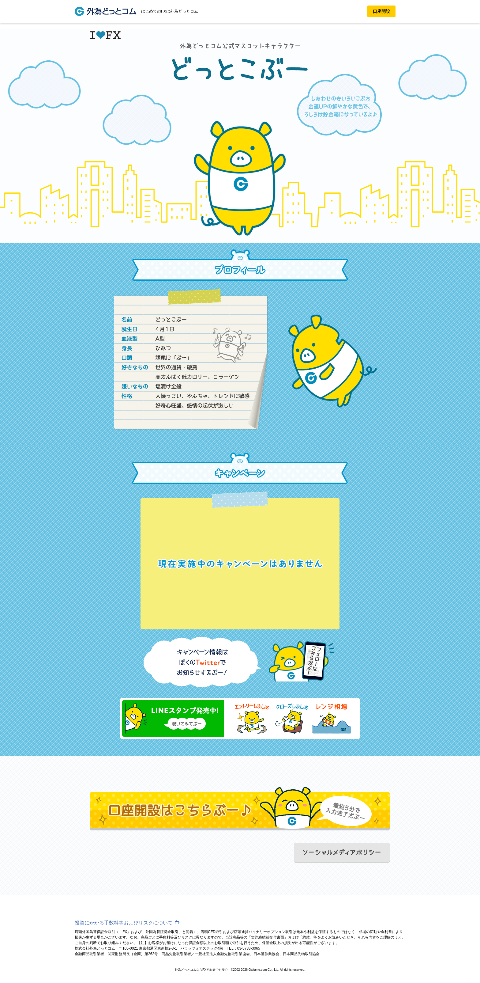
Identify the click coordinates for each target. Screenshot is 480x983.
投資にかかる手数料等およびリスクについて (124, 922)
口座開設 (381, 11)
